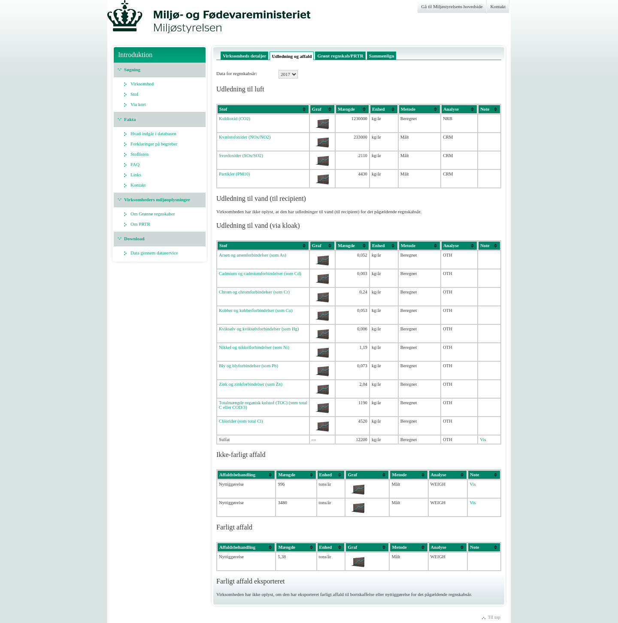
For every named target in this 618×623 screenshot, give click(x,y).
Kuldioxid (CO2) (234, 118)
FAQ (134, 164)
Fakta (130, 119)
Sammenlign (381, 55)
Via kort (138, 104)
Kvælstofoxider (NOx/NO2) (244, 137)
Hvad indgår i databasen (153, 133)
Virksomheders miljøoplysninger (157, 199)
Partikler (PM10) (234, 174)
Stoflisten (139, 154)
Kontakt (498, 6)
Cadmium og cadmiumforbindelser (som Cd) (260, 273)
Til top (494, 617)
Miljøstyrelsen (158, 20)
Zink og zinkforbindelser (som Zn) (250, 384)
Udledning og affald (292, 56)
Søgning (132, 69)
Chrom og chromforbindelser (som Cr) (254, 292)
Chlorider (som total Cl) (241, 421)
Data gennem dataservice (154, 252)
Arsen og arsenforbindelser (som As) (252, 255)
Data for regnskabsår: (236, 73)
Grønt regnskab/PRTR (340, 55)
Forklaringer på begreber (154, 143)
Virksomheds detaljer (244, 55)
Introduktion (135, 54)
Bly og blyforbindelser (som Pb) (248, 365)
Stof (134, 94)
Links (135, 174)
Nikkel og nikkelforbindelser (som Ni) (254, 347)
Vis (483, 439)
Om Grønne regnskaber (152, 213)
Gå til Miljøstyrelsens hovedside (452, 6)
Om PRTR (140, 224)
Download (134, 238)
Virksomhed (142, 83)
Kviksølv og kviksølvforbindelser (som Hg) (259, 329)
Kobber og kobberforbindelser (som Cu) (256, 310)
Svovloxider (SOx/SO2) (241, 155)
